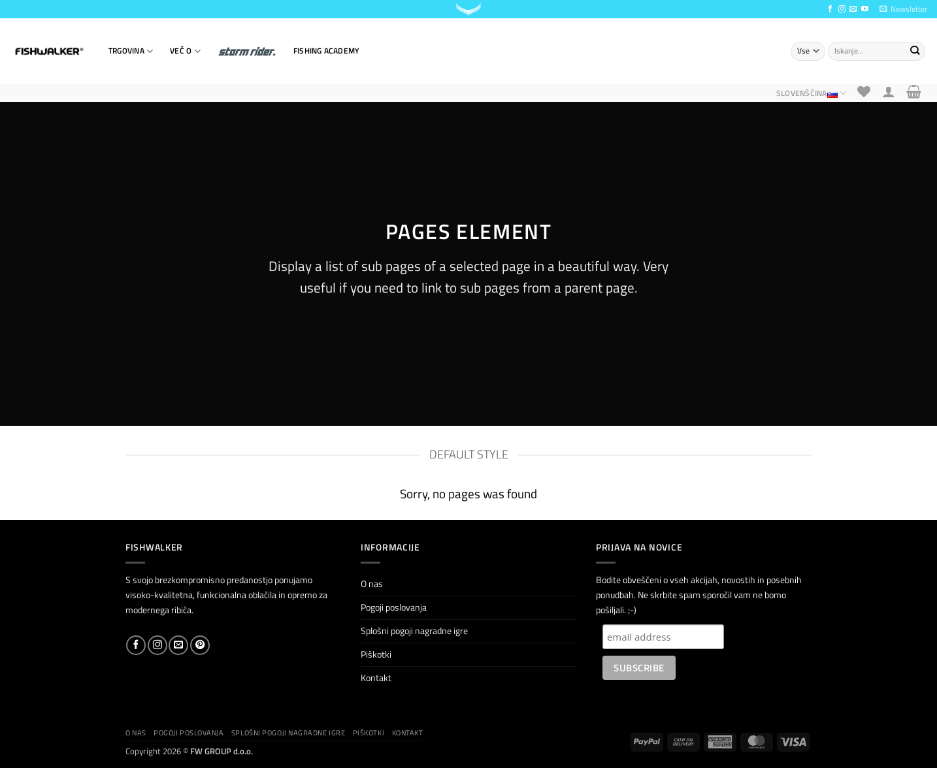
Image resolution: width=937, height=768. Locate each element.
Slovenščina (811, 93)
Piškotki (376, 654)
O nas (372, 584)
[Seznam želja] (864, 91)
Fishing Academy (326, 50)
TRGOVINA (130, 51)
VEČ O (185, 51)
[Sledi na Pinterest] (200, 645)
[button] (903, 9)
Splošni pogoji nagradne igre (414, 631)
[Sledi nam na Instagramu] (842, 9)
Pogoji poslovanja (394, 607)
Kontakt (376, 678)
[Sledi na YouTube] (864, 9)
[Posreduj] (914, 51)
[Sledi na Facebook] (830, 9)
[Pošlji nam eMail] (853, 9)
